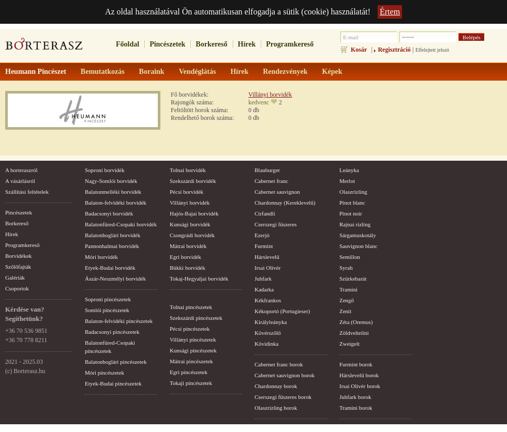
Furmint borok (355, 364)
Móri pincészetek (104, 372)
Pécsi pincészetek (190, 329)
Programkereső (290, 44)
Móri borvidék (101, 257)
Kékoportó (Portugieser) (282, 311)
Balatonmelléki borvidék (113, 192)
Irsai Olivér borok (359, 386)
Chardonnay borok (276, 386)
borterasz (44, 47)
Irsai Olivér (267, 268)
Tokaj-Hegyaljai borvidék (199, 278)
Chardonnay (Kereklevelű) (285, 202)
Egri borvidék (185, 257)
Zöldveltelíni (354, 333)
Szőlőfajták (18, 267)
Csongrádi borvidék (192, 235)
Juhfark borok (355, 397)
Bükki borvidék (187, 268)
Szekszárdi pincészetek (196, 318)
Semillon (349, 257)
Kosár (359, 49)
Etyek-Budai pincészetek (113, 383)
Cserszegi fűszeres (276, 224)
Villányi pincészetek (193, 339)
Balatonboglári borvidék (112, 235)
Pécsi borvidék (186, 192)
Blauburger (267, 170)
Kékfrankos (268, 300)
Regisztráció (394, 49)
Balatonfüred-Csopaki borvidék (121, 224)
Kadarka (264, 289)
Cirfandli (265, 213)
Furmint (264, 246)
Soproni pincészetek (108, 299)
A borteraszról (21, 170)
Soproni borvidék (105, 170)
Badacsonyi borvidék (109, 213)
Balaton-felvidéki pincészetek (119, 321)
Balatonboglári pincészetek (115, 362)
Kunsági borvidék (190, 224)
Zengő (346, 300)
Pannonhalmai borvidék (112, 246)
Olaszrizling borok (276, 408)
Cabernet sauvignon (277, 192)
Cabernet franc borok (279, 364)
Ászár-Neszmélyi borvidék (115, 278)
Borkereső (211, 44)
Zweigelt (349, 344)
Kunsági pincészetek (193, 350)
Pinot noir (350, 213)
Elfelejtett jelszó (432, 50)
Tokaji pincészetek (191, 383)
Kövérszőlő (268, 333)
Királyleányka (271, 322)
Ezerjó (262, 235)
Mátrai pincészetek (191, 361)
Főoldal (127, 44)
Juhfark (263, 278)
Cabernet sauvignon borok (285, 375)
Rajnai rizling (354, 224)
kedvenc (258, 102)
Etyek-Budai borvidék (110, 268)
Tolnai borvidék (188, 170)
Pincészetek (167, 44)
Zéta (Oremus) (355, 322)
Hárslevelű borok (359, 375)
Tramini (348, 289)
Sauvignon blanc (358, 246)
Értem (390, 11)
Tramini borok (355, 408)
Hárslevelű (267, 257)
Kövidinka (266, 344)
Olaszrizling (353, 192)
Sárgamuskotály (357, 235)
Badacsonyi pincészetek (112, 332)
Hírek (247, 44)
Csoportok (17, 288)
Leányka (349, 170)
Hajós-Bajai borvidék (194, 213)
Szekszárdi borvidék (193, 181)
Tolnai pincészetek (191, 307)
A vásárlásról (20, 181)
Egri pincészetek (188, 372)
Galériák (15, 277)
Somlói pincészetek (107, 310)
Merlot (347, 181)
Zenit (345, 311)
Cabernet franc (271, 181)
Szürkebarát (353, 278)
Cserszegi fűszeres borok (283, 397)
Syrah (346, 268)
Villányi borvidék (270, 94)
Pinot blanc (352, 202)
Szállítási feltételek (27, 192)
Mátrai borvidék (188, 246)
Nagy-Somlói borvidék (111, 181)
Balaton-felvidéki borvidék (115, 202)
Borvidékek (18, 256)
